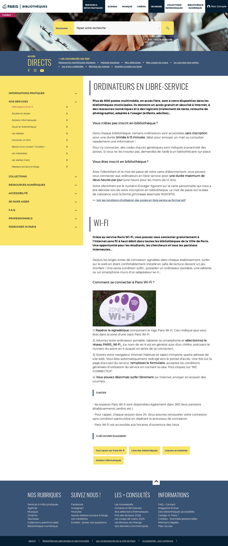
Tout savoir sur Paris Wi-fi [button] (110, 450)
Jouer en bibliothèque (24, 126)
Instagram (77, 508)
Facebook (77, 504)
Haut (156, 481)
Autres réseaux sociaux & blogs (89, 515)
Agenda (32, 508)
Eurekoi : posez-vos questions (89, 522)
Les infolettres (19, 153)
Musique (33, 511)
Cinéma (32, 515)
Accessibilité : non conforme (157, 541)
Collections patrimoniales (43, 522)
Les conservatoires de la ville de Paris (115, 541)
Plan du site (165, 526)
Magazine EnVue (168, 508)
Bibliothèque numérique (43, 526)
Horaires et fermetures (128, 508)
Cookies (163, 518)
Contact (170, 504)
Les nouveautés (124, 504)
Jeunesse (33, 518)
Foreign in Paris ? (168, 515)
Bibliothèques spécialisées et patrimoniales (66, 541)
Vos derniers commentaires (131, 526)
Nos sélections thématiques (131, 511)
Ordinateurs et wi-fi (22, 106)
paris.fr (32, 541)
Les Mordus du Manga (128, 522)
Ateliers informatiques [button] (108, 460)
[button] (216, 6)
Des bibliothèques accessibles (176, 511)
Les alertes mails (21, 160)
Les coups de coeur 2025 (130, 518)
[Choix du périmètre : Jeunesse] (64, 28)
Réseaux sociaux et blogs (25, 166)
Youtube (76, 511)
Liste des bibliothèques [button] (144, 450)
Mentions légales (168, 522)
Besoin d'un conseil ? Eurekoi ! (28, 146)
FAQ (160, 504)
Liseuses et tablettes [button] (176, 450)
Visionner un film (21, 140)
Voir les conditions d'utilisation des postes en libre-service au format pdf (140, 200)
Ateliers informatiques (24, 120)
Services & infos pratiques (43, 504)
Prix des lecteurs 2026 (128, 515)
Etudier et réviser (21, 113)
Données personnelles (183, 518)
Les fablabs (18, 133)
